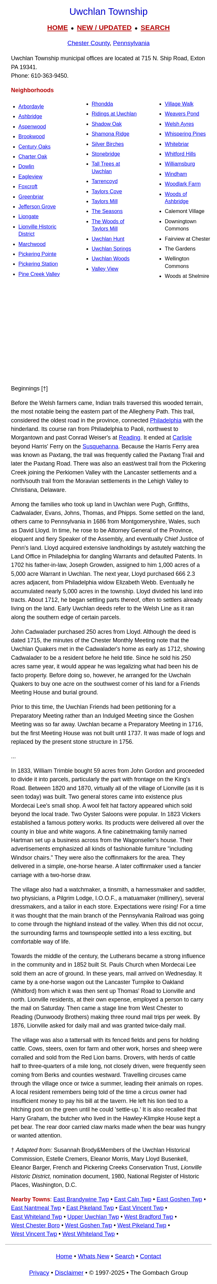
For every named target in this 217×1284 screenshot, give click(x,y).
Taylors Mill (105, 201)
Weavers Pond (182, 114)
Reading (129, 437)
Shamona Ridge (111, 134)
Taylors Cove (107, 191)
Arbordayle (31, 106)
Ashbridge (30, 116)
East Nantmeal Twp (36, 1208)
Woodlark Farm (183, 184)
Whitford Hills (180, 154)
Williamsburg (180, 164)
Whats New (93, 1256)
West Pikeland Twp (141, 1225)
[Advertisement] (108, 332)
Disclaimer (69, 1272)
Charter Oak (32, 156)
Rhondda (102, 104)
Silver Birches (108, 144)
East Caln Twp (132, 1199)
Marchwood (32, 244)
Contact (150, 1256)
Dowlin (26, 166)
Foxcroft (27, 186)
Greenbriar (30, 197)
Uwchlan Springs (111, 249)
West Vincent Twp (34, 1234)
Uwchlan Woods (111, 258)
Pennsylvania (131, 43)
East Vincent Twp (141, 1208)
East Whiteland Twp (36, 1217)
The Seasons (107, 211)
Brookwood (31, 136)
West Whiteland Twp (88, 1234)
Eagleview (30, 176)
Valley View (105, 269)
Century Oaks (34, 146)
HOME (57, 27)
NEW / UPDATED (104, 27)
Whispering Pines (185, 134)
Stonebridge (106, 154)
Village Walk (179, 104)
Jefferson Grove (37, 206)
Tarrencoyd (105, 181)
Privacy (39, 1272)
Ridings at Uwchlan (114, 114)
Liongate (28, 216)
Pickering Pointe (37, 254)
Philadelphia (165, 420)
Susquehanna (100, 446)
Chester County (88, 43)
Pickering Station (38, 264)
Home (64, 1256)
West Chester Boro (35, 1225)
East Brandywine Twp (81, 1199)
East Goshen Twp (179, 1199)
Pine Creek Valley (39, 274)
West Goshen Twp (88, 1225)
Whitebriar (177, 144)
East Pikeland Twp (90, 1208)
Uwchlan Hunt (108, 239)
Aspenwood (32, 126)
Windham (176, 174)
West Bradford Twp (148, 1217)
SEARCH (155, 27)
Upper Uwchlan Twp (93, 1217)
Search (124, 1256)
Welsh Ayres (179, 124)
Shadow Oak (107, 124)
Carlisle (182, 437)
